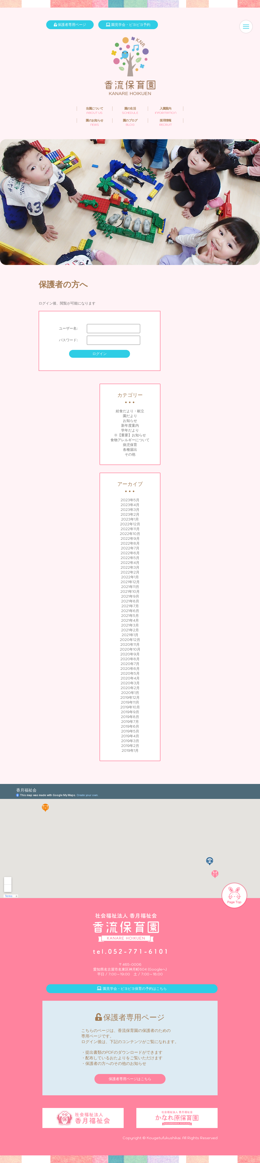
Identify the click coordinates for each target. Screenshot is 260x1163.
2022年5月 (130, 558)
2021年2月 (130, 630)
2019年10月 (130, 707)
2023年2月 (130, 514)
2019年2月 (130, 745)
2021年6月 (130, 611)
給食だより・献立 (130, 411)
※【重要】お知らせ (130, 435)
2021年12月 (130, 582)
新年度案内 (130, 425)
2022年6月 (130, 553)
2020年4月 (130, 678)
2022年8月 (130, 543)
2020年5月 (130, 673)
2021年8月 (130, 601)
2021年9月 (130, 596)
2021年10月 (130, 591)
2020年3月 (130, 683)
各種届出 (130, 449)
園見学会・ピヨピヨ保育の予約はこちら (132, 988)
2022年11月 (130, 529)
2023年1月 (130, 519)
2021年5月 (130, 615)
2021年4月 (130, 620)
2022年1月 (130, 577)
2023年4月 (130, 505)
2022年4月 (130, 562)
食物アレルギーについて (130, 440)
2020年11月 (130, 644)
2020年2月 (130, 688)
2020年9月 (130, 654)
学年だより (130, 430)
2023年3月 (130, 509)
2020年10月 (130, 649)
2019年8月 (130, 716)
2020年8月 (130, 659)
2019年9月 (130, 712)
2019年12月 (130, 697)
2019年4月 (130, 736)
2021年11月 (130, 586)
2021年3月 (130, 625)
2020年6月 (130, 668)
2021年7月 (130, 606)
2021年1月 (130, 635)
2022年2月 (130, 572)
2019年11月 (130, 702)
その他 (130, 454)
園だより (130, 416)
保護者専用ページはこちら (130, 1079)
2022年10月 (130, 533)
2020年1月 (130, 692)
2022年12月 (130, 524)
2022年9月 (130, 538)
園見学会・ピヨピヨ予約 (128, 24)
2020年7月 (130, 663)
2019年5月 (130, 731)
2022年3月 (130, 567)
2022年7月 (130, 548)
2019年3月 (130, 741)
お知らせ (130, 420)
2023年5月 (130, 500)
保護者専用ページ (70, 24)
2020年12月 (130, 639)
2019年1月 (130, 750)
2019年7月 (130, 721)
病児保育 (130, 444)
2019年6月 (130, 726)
